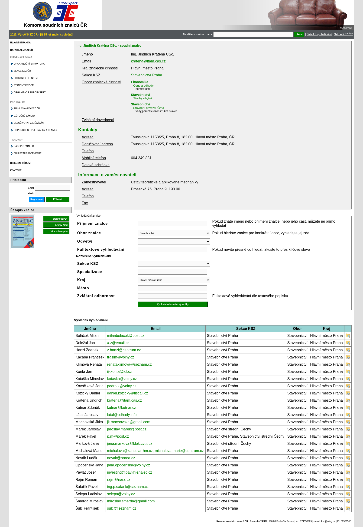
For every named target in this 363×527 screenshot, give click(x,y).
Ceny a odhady (143, 85)
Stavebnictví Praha (146, 75)
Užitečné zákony (25, 115)
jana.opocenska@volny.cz (128, 465)
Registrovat (36, 199)
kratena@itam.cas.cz (148, 61)
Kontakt (15, 170)
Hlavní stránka (20, 42)
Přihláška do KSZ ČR (27, 108)
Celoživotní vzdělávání (29, 123)
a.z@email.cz (118, 343)
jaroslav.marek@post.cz (126, 429)
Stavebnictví (140, 95)
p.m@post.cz (118, 436)
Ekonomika (139, 82)
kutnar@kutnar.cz (121, 408)
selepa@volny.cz (121, 494)
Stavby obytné (142, 98)
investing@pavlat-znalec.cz (129, 472)
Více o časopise (59, 231)
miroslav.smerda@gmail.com (131, 501)
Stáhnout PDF (60, 219)
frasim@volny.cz (120, 357)
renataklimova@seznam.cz (129, 364)
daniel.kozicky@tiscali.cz (127, 393)
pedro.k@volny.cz (121, 386)
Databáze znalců (21, 50)
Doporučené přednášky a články (35, 130)
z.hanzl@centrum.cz (124, 350)
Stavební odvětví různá (148, 108)
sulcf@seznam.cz (121, 508)
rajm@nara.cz (118, 479)
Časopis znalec (24, 146)
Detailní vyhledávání (319, 34)
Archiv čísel (61, 225)
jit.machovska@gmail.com (128, 422)
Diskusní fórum (20, 163)
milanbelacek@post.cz (125, 336)
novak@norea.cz (121, 458)
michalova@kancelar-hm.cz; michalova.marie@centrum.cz (155, 451)
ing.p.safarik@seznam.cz (128, 487)
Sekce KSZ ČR (343, 34)
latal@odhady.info (121, 415)
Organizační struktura (29, 63)
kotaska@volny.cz (122, 379)
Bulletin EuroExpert (27, 153)
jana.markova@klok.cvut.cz (129, 444)
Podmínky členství (26, 78)
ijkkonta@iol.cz (119, 372)
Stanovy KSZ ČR (24, 85)
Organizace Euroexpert (30, 92)
